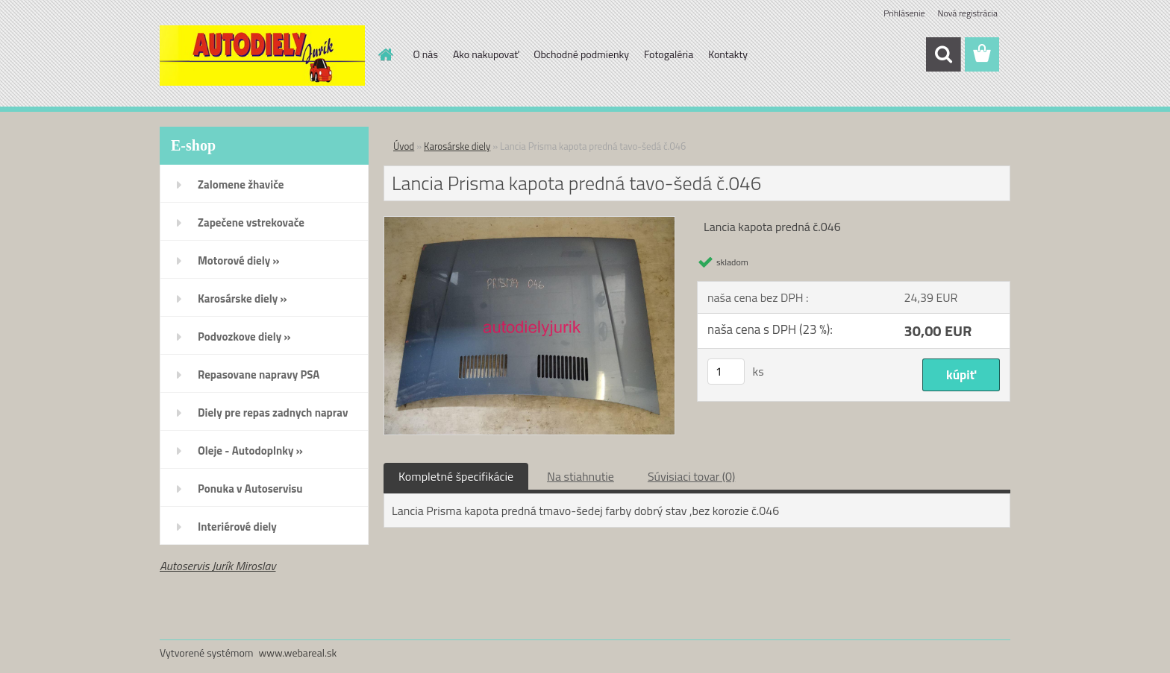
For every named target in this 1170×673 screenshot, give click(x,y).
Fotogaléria (668, 54)
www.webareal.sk (298, 652)
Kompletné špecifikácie (455, 476)
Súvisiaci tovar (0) (691, 476)
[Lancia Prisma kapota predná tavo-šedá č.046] (529, 223)
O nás (425, 54)
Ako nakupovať (486, 54)
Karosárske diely (457, 146)
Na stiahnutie (580, 476)
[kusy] (726, 371)
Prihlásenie (904, 13)
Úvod (403, 146)
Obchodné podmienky (581, 54)
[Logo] (262, 55)
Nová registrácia (967, 13)
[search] (943, 54)
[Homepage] (385, 54)
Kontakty (728, 54)
